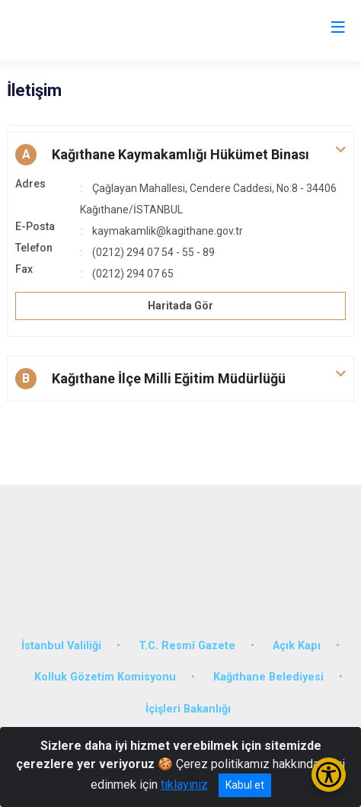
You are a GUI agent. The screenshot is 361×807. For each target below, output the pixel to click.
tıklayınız (184, 784)
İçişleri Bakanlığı (188, 709)
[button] (180, 154)
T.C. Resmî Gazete (187, 645)
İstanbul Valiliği (61, 645)
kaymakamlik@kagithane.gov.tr (167, 231)
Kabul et (244, 785)
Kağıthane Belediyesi (268, 677)
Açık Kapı (297, 645)
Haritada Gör (180, 305)
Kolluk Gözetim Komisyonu (105, 677)
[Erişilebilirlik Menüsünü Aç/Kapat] (328, 774)
